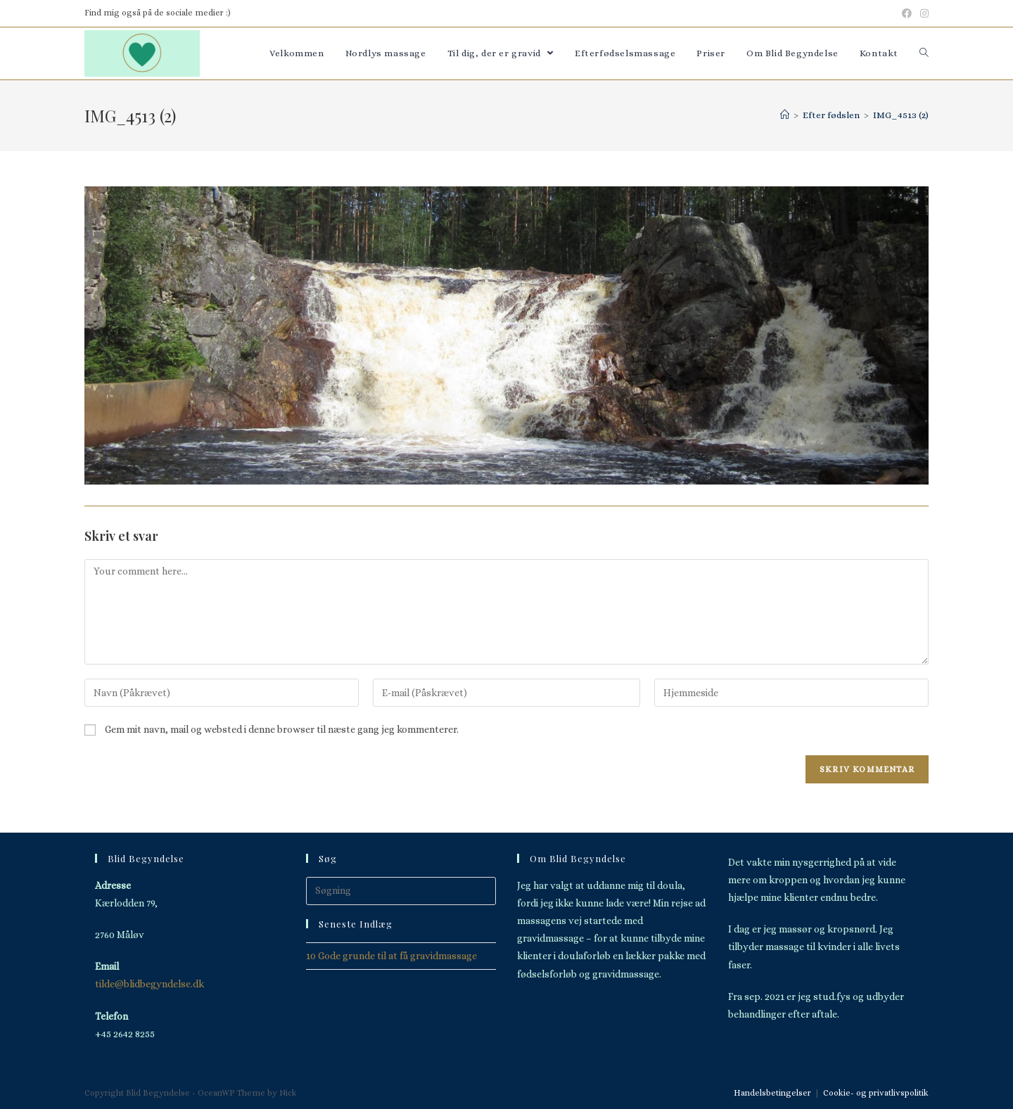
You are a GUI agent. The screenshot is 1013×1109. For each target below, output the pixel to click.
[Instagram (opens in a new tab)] (922, 13)
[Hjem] (784, 115)
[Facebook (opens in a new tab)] (907, 13)
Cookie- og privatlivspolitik (876, 1093)
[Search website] (924, 53)
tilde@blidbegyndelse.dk (149, 983)
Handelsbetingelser (772, 1093)
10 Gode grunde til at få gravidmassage (391, 955)
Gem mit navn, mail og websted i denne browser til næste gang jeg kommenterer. (282, 729)
